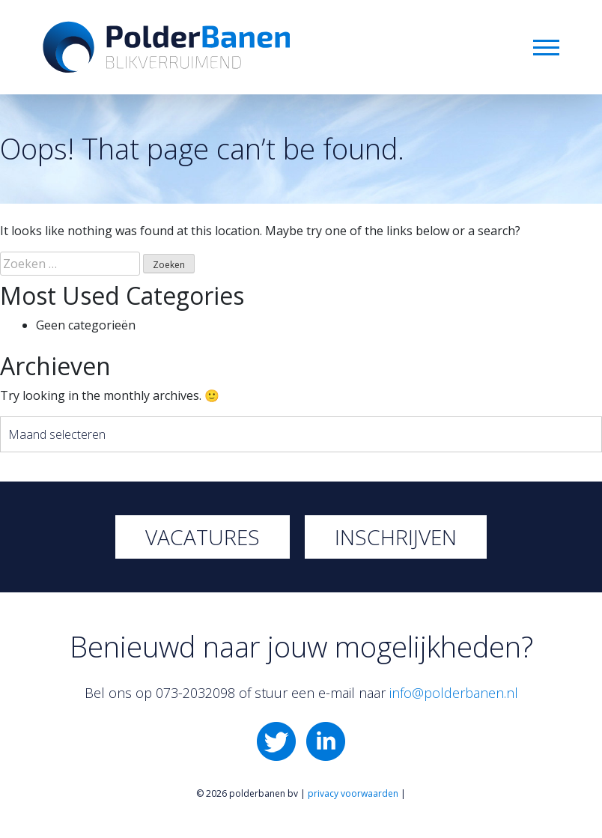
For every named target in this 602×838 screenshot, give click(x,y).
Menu (546, 47)
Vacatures (202, 537)
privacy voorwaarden (353, 793)
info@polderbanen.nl (453, 693)
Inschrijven (396, 537)
